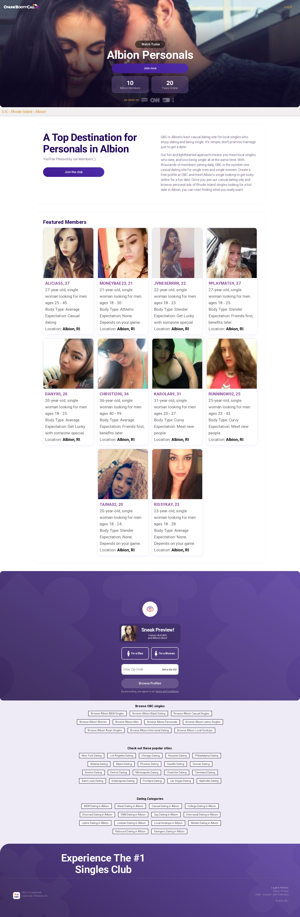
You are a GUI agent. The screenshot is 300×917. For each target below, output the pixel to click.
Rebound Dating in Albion (130, 831)
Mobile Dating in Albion (204, 823)
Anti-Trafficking (281, 894)
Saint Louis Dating (92, 780)
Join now (150, 68)
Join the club (74, 172)
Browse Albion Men (127, 721)
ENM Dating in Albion (133, 814)
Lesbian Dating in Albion (131, 823)
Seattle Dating (175, 764)
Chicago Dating (151, 755)
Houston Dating (177, 755)
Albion (40, 111)
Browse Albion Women (93, 721)
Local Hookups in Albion (168, 823)
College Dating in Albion (202, 806)
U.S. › (6, 111)
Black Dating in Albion (130, 806)
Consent (266, 894)
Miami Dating (124, 764)
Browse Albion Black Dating (148, 713)
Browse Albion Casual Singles (191, 713)
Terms (276, 891)
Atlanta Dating (99, 764)
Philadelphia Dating (206, 755)
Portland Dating (152, 780)
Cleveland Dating (205, 772)
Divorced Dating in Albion (97, 814)
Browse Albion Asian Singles (105, 730)
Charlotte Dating (177, 772)
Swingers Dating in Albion (169, 831)
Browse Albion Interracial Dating (149, 730)
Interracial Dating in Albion (202, 814)
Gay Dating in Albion (166, 814)
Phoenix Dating (149, 764)
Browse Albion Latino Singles (203, 721)
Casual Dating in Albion (165, 806)
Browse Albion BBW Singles (107, 713)
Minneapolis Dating (146, 772)
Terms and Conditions (167, 691)
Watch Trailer (150, 44)
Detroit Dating (118, 772)
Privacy (285, 891)
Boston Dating (93, 772)
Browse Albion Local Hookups (195, 730)
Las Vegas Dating (180, 780)
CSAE (258, 894)
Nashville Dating (208, 780)
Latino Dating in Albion (95, 823)
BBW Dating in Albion (96, 806)
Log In (288, 6)
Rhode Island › (23, 111)
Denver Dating (201, 764)
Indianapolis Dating (123, 780)
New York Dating (92, 755)
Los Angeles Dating (121, 755)
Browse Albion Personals (162, 721)
